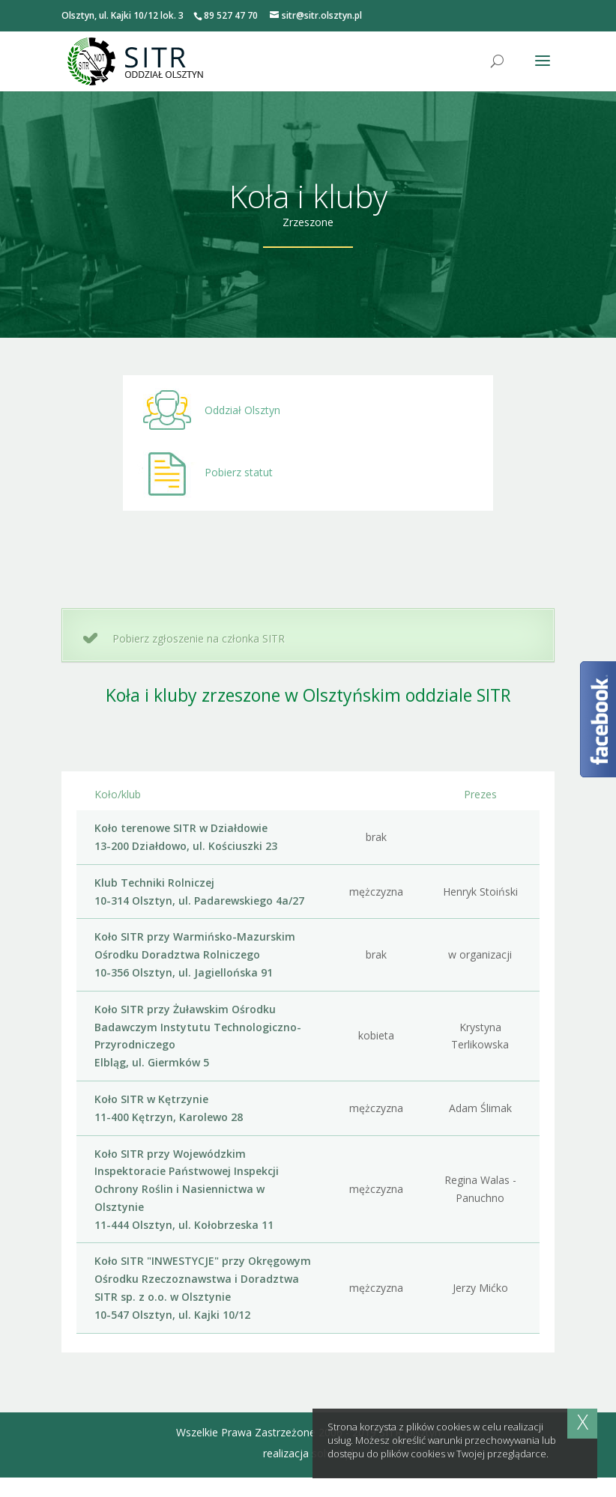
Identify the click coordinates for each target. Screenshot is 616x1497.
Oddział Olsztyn (202, 410)
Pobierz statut (198, 474)
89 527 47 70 (231, 15)
